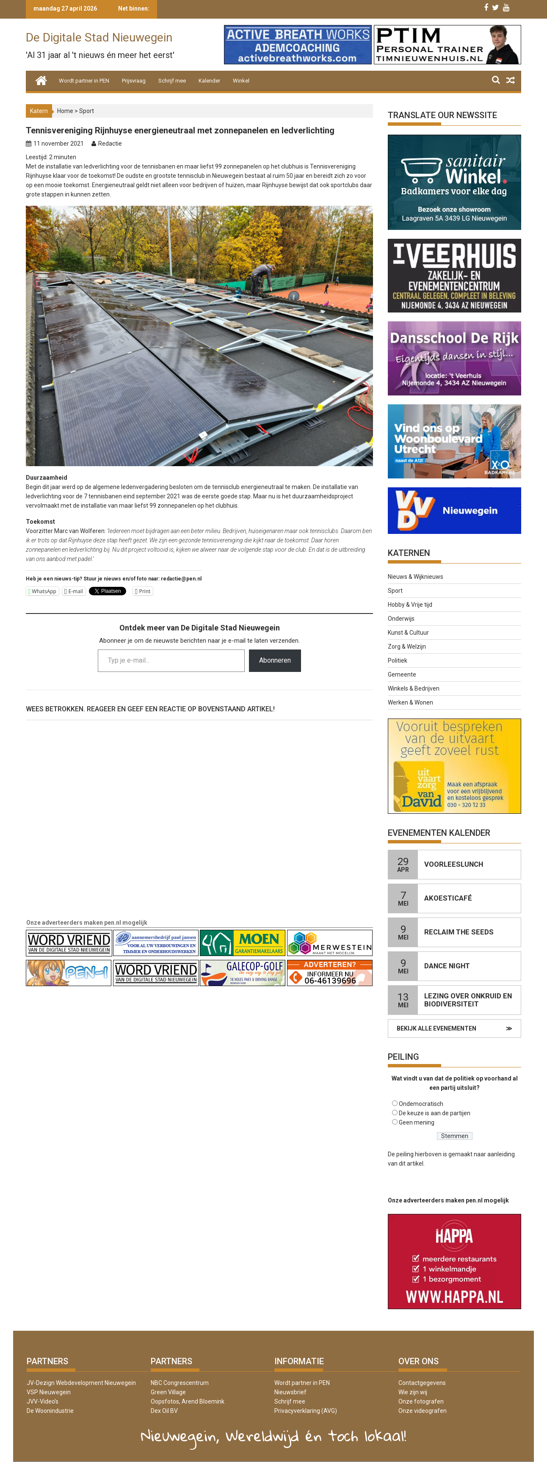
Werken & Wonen (410, 702)
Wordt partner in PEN (84, 80)
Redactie (110, 143)
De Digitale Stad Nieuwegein (99, 37)
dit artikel (411, 1163)
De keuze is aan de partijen (434, 1113)
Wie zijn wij (412, 1392)
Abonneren (275, 660)
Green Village (168, 1392)
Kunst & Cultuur (408, 632)
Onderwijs (401, 618)
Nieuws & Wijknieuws (415, 576)
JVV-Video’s (42, 1401)
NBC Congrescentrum (180, 1382)
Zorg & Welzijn (407, 646)
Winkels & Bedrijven (413, 688)
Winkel (241, 80)
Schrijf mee (172, 80)
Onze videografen (422, 1410)
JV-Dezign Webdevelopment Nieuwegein (81, 1382)
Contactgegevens (422, 1382)
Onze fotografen (421, 1401)
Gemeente (402, 674)
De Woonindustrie (50, 1410)
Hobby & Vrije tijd (410, 604)
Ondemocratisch (421, 1103)
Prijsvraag (134, 80)
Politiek (397, 660)
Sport (86, 111)
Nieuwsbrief (290, 1392)
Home (65, 111)
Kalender (209, 80)
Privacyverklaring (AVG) (305, 1410)
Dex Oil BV (164, 1410)
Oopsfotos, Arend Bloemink (187, 1401)
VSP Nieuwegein (49, 1392)
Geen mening (416, 1122)
